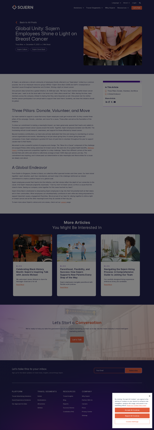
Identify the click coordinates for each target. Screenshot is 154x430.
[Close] (149, 397)
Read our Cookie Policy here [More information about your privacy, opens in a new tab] (136, 407)
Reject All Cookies (132, 417)
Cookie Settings (132, 423)
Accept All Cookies (132, 411)
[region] (132, 412)
